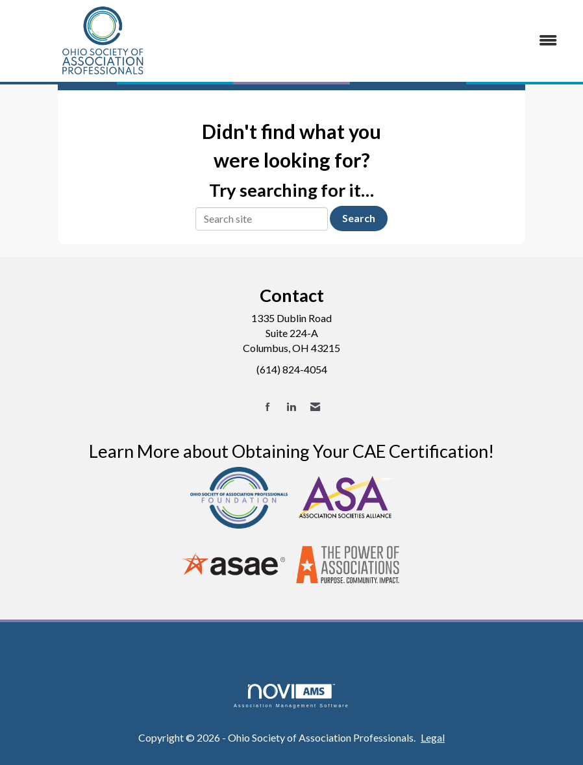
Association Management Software (291, 696)
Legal (433, 737)
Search (358, 218)
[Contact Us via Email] (315, 407)
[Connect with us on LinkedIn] (291, 407)
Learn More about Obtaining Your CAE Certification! (291, 451)
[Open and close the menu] (383, 41)
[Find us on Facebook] (268, 407)
